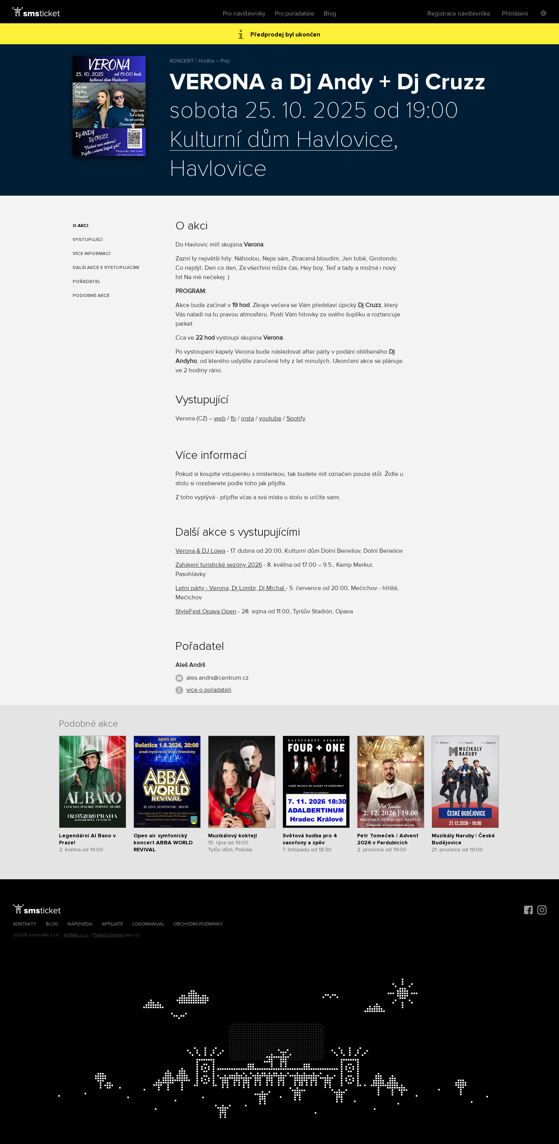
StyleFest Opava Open (205, 611)
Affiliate (112, 924)
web (220, 418)
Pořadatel (87, 282)
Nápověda (80, 924)
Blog (330, 13)
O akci (80, 226)
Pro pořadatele (294, 13)
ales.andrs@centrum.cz (217, 678)
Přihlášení (515, 13)
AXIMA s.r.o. (76, 935)
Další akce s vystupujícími (106, 268)
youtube (270, 418)
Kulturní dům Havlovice (281, 140)
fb (233, 418)
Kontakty (24, 924)
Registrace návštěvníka (458, 13)
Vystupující (87, 240)
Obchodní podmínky (198, 924)
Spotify (296, 418)
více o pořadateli (208, 690)
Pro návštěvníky (244, 13)
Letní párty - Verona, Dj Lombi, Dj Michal (230, 588)
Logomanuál (148, 924)
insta (247, 418)
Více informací (91, 254)
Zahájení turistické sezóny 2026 (218, 565)
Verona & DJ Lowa (200, 551)
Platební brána (108, 935)
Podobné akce (91, 296)
